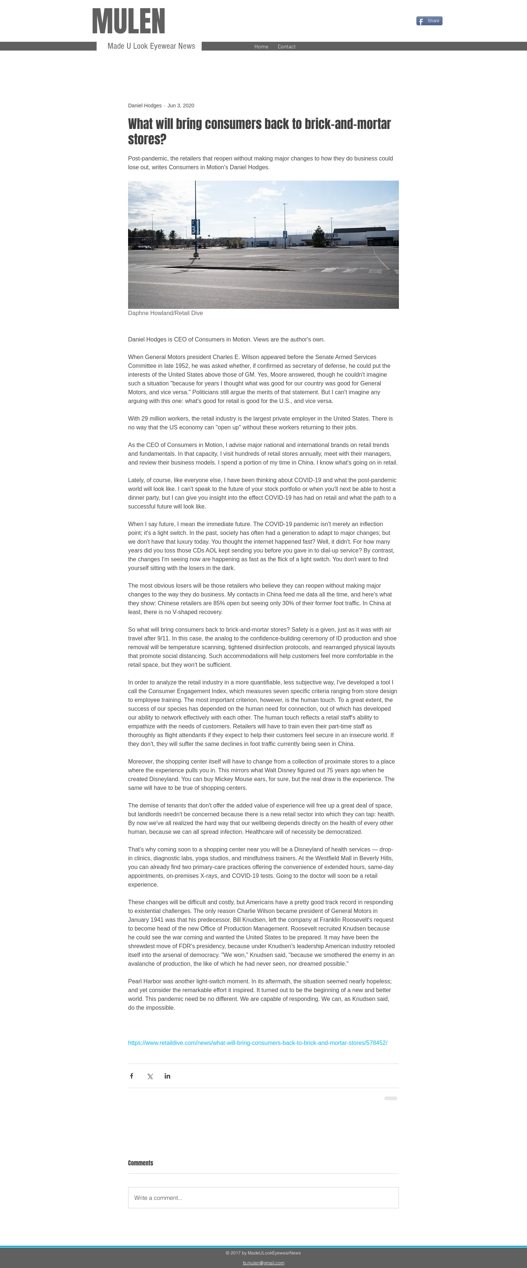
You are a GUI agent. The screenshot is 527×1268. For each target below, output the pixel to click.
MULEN (128, 21)
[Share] (429, 20)
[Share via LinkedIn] (167, 1075)
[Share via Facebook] (131, 1075)
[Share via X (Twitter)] (149, 1075)
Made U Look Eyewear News (150, 46)
